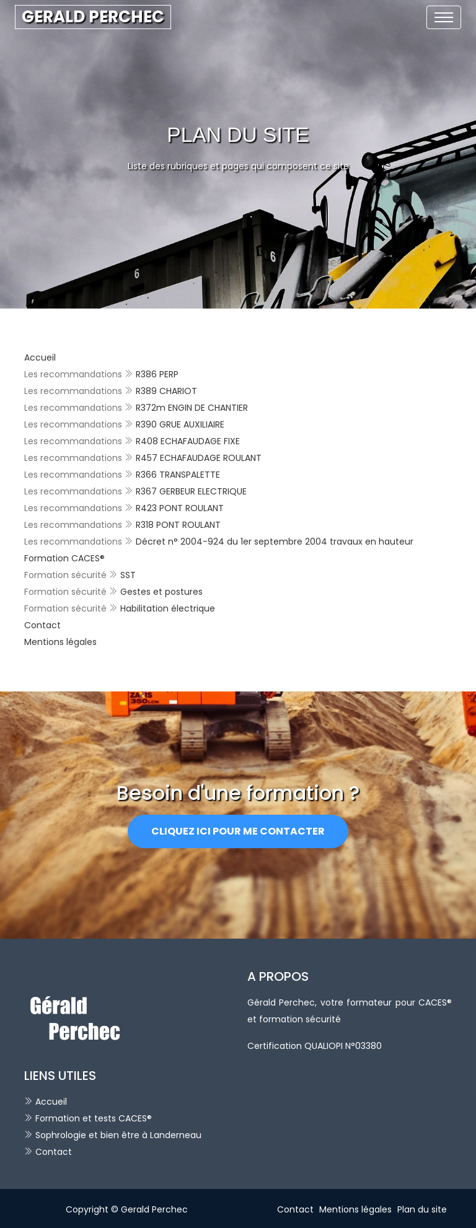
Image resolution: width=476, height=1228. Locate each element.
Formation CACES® (64, 558)
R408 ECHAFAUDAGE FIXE (188, 441)
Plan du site (422, 1209)
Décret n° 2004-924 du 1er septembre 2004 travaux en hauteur (274, 541)
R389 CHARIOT (166, 391)
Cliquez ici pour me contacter (238, 831)
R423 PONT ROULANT (180, 508)
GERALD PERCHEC (93, 17)
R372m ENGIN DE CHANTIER (192, 407)
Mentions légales (60, 642)
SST (128, 575)
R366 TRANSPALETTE (178, 474)
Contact (42, 625)
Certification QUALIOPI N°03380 (314, 1046)
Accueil (40, 357)
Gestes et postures (161, 591)
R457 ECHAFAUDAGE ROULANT (199, 458)
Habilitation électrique (167, 608)
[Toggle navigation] (443, 17)
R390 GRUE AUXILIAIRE (180, 424)
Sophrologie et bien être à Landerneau (118, 1135)
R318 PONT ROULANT (178, 525)
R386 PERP (157, 374)
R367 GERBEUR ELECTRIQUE (191, 491)
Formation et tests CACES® (93, 1118)
